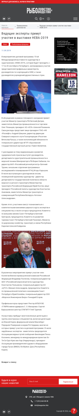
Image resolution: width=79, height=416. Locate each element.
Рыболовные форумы (20, 44)
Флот (5, 44)
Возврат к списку (9, 362)
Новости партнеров (5, 26)
